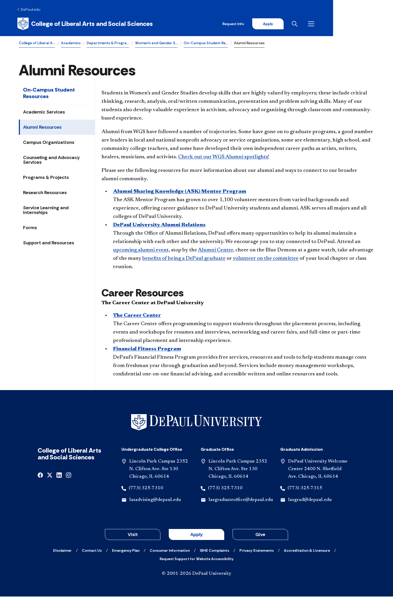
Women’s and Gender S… (156, 43)
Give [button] (260, 535)
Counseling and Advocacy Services (51, 160)
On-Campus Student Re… (206, 43)
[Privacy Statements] (256, 551)
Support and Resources (48, 243)
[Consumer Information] (170, 551)
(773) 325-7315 (305, 489)
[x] (49, 475)
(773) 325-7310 (146, 489)
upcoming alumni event (141, 251)
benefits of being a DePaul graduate (184, 259)
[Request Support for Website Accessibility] (196, 559)
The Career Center (137, 316)
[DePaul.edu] (30, 9)
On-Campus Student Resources (49, 93)
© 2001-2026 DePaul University (196, 574)
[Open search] (353, 24)
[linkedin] (59, 475)
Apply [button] (196, 535)
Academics (71, 43)
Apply (325, 24)
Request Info (290, 24)
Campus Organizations (48, 143)
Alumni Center (215, 251)
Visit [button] (133, 535)
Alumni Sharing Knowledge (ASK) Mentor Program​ (179, 192)
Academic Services (44, 113)
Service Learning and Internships (46, 210)
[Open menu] (370, 24)
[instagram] (68, 475)
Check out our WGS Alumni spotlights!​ (223, 157)
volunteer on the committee (266, 259)
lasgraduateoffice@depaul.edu (241, 500)
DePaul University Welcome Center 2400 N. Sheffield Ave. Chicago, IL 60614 (317, 470)
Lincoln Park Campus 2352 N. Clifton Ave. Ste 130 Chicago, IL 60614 (158, 470)
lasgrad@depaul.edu (310, 500)
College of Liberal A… (37, 43)
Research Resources (45, 193)
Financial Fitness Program (147, 349)
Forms (30, 228)
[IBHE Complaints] (214, 551)
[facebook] (40, 475)
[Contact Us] (92, 551)
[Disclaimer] (62, 551)
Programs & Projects (46, 178)
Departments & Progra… (108, 43)
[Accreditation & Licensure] (307, 551)
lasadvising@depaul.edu (155, 500)
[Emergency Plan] (125, 551)
